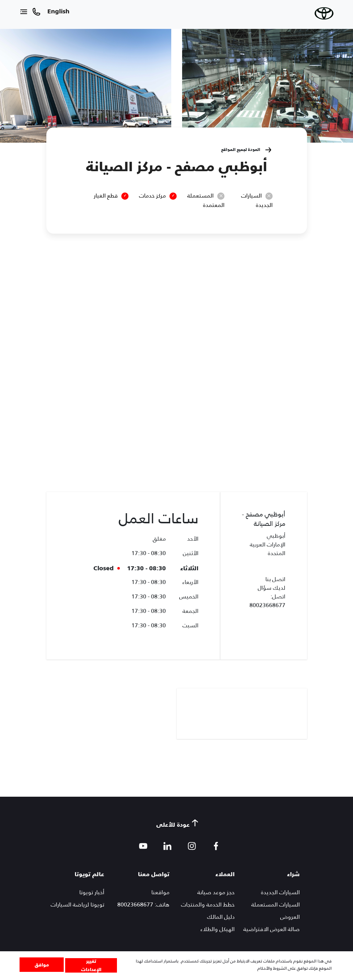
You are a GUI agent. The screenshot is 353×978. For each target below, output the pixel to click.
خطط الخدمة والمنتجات (208, 904)
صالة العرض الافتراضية (271, 929)
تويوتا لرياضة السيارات (77, 904)
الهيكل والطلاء (217, 929)
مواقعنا (160, 892)
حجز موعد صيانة (216, 892)
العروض (290, 916)
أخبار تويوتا (91, 892)
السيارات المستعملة (275, 904)
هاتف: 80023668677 (143, 904)
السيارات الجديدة (280, 892)
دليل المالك (221, 916)
